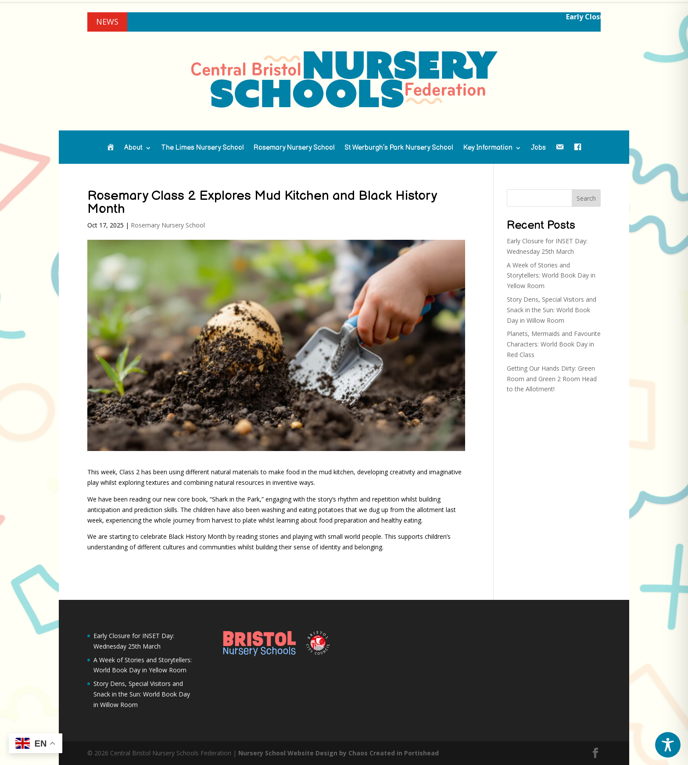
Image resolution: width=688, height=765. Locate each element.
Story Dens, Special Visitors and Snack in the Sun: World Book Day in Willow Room (551, 310)
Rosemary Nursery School (294, 148)
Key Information (487, 148)
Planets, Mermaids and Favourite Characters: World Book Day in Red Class (554, 344)
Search (586, 198)
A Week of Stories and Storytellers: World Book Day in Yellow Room (551, 275)
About (133, 148)
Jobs (538, 148)
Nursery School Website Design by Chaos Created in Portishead (338, 753)
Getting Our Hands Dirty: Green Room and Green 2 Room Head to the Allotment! (552, 378)
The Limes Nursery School (202, 148)
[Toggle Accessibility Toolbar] (667, 744)
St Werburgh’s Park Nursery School (398, 148)
